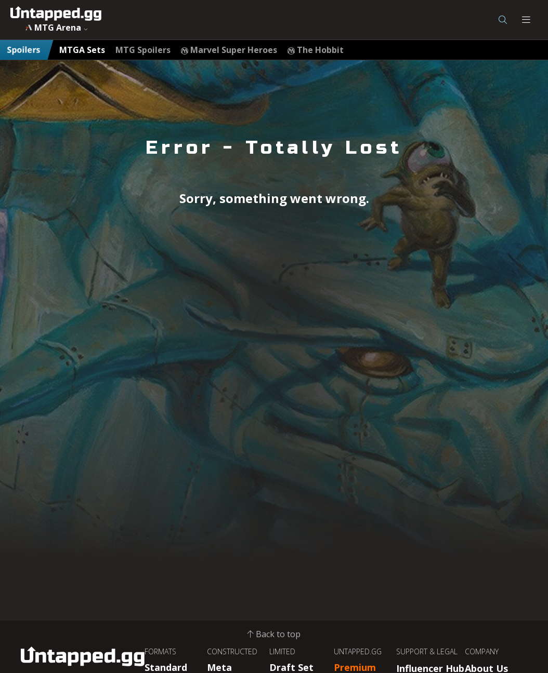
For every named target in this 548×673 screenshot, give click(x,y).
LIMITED (282, 651)
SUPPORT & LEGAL (427, 651)
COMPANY (482, 651)
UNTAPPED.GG (358, 651)
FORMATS (160, 651)
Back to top (274, 634)
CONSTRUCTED (232, 651)
